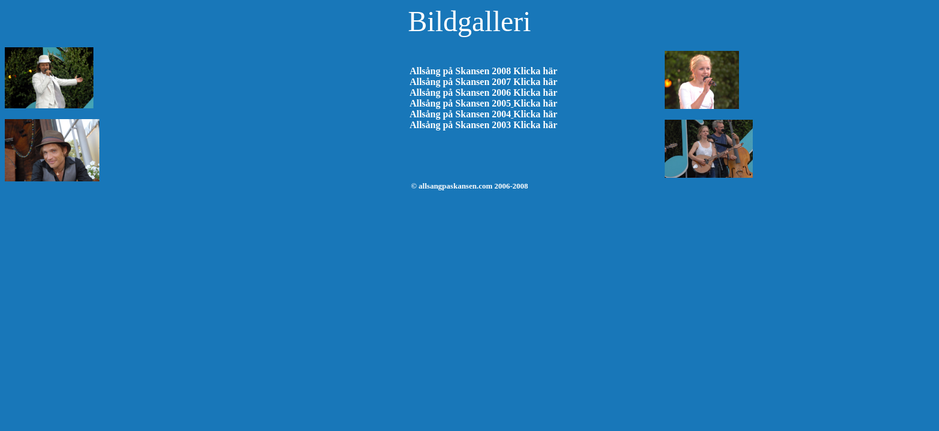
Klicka (526, 114)
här (550, 114)
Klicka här (535, 71)
